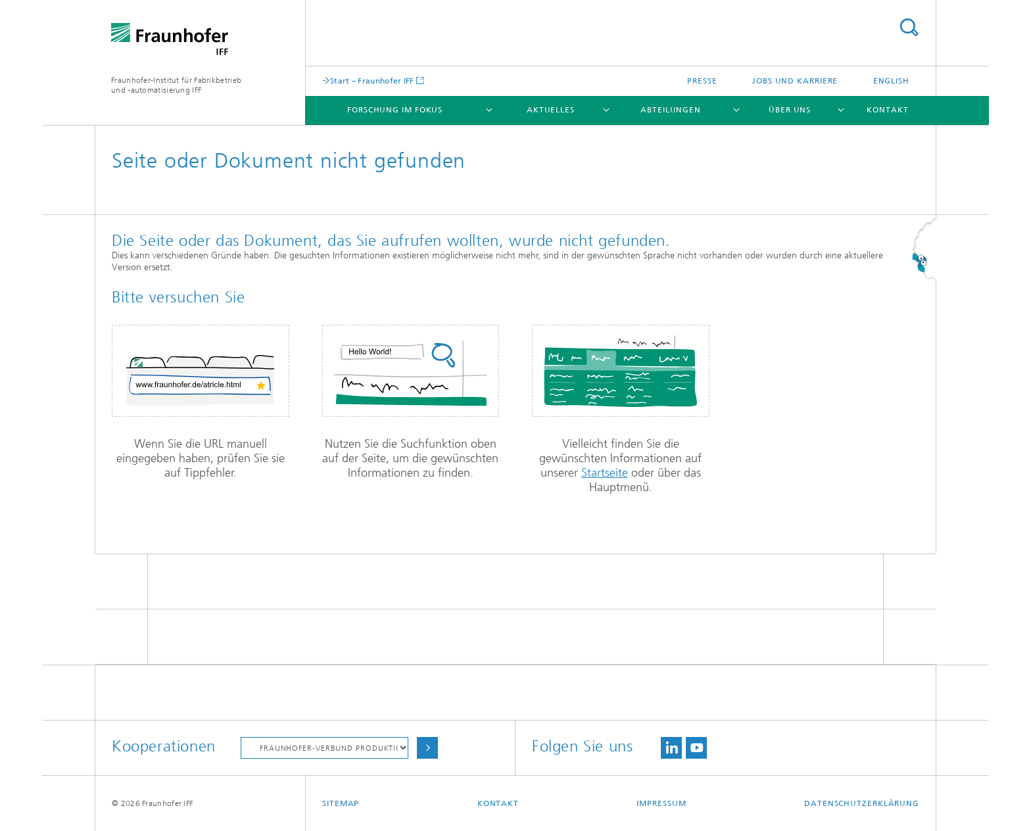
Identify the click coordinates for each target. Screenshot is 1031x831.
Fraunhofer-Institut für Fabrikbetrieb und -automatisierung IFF (176, 85)
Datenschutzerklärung (861, 803)
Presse (702, 80)
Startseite (604, 472)
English (891, 80)
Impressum (661, 803)
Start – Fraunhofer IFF (372, 80)
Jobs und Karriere (795, 80)
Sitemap (340, 803)
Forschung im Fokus (395, 109)
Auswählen (427, 748)
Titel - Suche (908, 27)
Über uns (790, 109)
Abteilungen (670, 109)
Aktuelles (551, 109)
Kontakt (887, 109)
